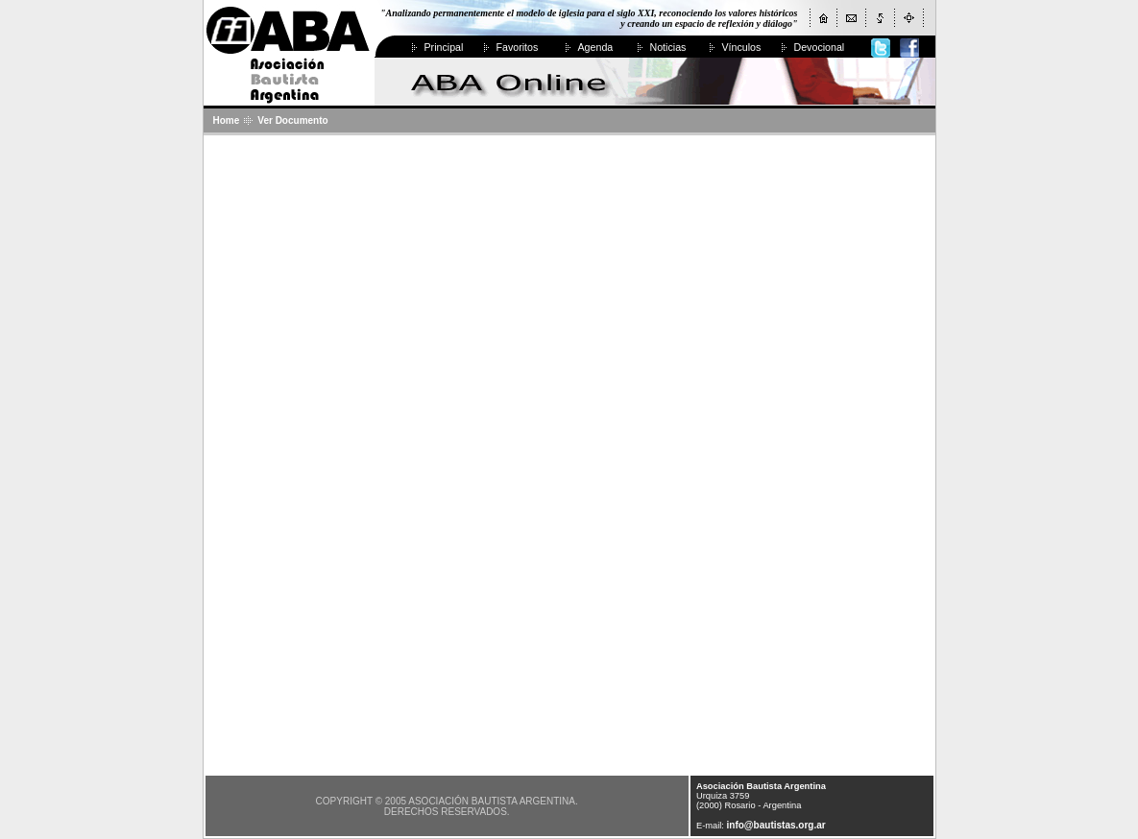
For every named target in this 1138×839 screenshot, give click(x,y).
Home (226, 120)
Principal (444, 47)
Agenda (596, 47)
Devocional (819, 47)
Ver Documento (292, 120)
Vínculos (742, 47)
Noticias (668, 47)
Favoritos (517, 47)
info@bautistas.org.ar (776, 825)
